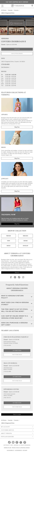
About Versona (17, 433)
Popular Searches (17, 436)
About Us (17, 272)
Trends (8, 235)
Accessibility (10, 450)
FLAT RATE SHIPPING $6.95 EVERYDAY (17, 2)
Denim (25, 240)
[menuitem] (32, 6)
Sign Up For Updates (17, 53)
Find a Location (17, 414)
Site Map (25, 450)
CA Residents (18, 450)
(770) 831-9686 (7, 371)
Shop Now (17, 49)
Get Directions (5, 67)
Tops (8, 240)
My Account (17, 426)
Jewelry (25, 245)
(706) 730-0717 (7, 397)
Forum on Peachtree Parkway (16, 337)
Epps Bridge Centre (11, 389)
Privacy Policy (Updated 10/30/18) (21, 447)
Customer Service (17, 430)
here (21, 15)
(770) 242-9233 (7, 345)
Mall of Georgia (10, 363)
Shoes (8, 245)
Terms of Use (7, 447)
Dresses (25, 235)
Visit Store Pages (17, 354)
